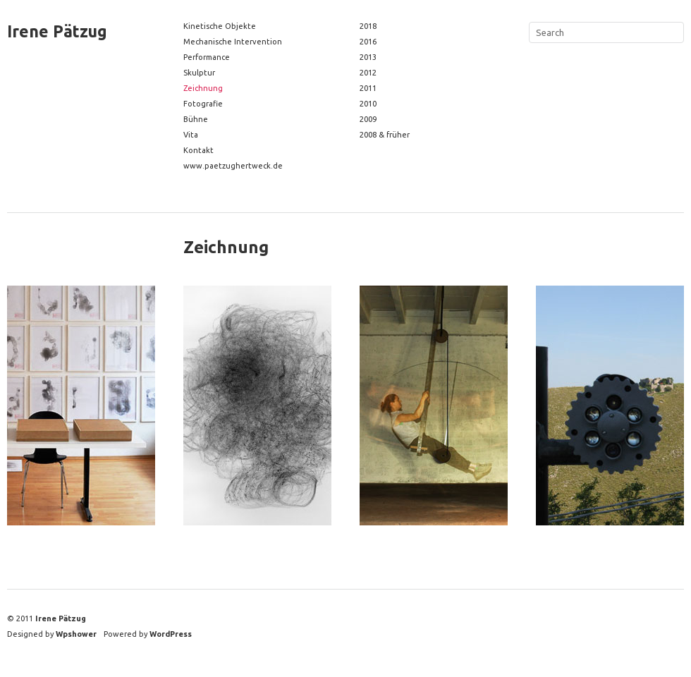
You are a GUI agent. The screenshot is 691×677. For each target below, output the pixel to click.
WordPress (170, 634)
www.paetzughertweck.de (233, 165)
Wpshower (76, 634)
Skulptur (199, 72)
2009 (368, 119)
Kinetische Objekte (219, 26)
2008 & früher (385, 134)
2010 (368, 103)
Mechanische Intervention (232, 41)
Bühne (195, 119)
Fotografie (203, 103)
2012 (368, 72)
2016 (368, 41)
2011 (368, 88)
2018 (368, 26)
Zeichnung (203, 88)
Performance (206, 57)
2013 (368, 57)
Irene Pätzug (57, 31)
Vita (190, 134)
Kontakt (198, 150)
